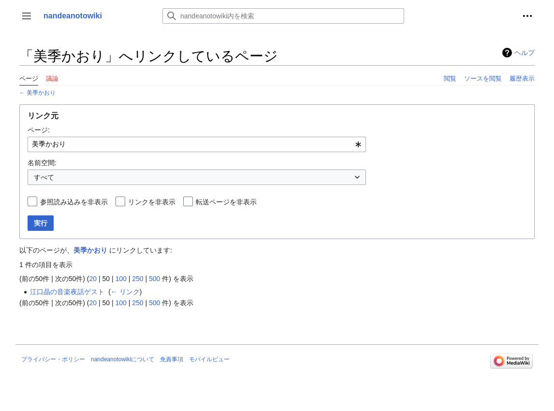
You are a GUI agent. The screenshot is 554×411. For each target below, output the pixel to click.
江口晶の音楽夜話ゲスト (67, 292)
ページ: (39, 130)
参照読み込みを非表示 (74, 202)
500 (154, 279)
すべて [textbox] (44, 177)
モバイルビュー (209, 359)
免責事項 (171, 359)
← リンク (125, 292)
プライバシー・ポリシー (53, 359)
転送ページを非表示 (226, 202)
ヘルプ (524, 53)
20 (93, 279)
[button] (26, 16)
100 (120, 279)
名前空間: (42, 163)
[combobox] (197, 144)
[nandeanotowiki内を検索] (283, 16)
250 (137, 279)
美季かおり (41, 92)
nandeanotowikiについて (122, 359)
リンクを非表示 (151, 202)
